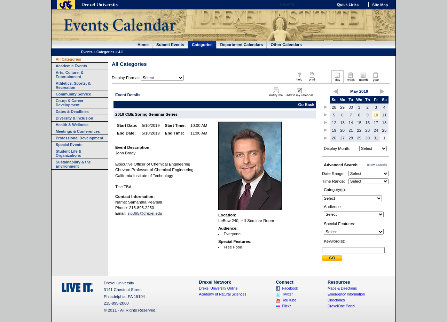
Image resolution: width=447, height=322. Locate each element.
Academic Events (71, 66)
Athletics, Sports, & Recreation (73, 85)
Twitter (287, 294)
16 (367, 123)
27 (342, 138)
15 (359, 123)
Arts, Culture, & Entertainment (70, 74)
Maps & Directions (342, 288)
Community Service (73, 94)
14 (350, 123)
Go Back (306, 104)
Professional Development (79, 138)
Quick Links (348, 4)
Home (143, 45)
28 (334, 107)
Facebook (290, 288)
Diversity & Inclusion (74, 118)
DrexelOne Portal (341, 306)
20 (342, 130)
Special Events (69, 145)
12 (334, 123)
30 (350, 107)
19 (334, 130)
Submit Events (170, 45)
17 (376, 123)
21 (350, 130)
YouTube (289, 300)
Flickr (286, 306)
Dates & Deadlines (72, 111)
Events (87, 52)
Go (326, 4)
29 (342, 107)
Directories (336, 300)
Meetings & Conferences (78, 131)
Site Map (380, 5)
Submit (332, 258)
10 (376, 115)
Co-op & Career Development (70, 103)
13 (342, 123)
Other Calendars (286, 45)
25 (384, 130)
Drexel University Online (218, 288)
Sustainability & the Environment (73, 164)
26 (334, 138)
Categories (202, 45)
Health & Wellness (72, 125)
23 (367, 130)
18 (384, 123)
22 (359, 130)
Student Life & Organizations (68, 153)
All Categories (68, 59)
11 (384, 115)
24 (376, 130)
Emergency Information (346, 294)
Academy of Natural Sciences (222, 294)
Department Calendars (241, 45)
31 (376, 138)
